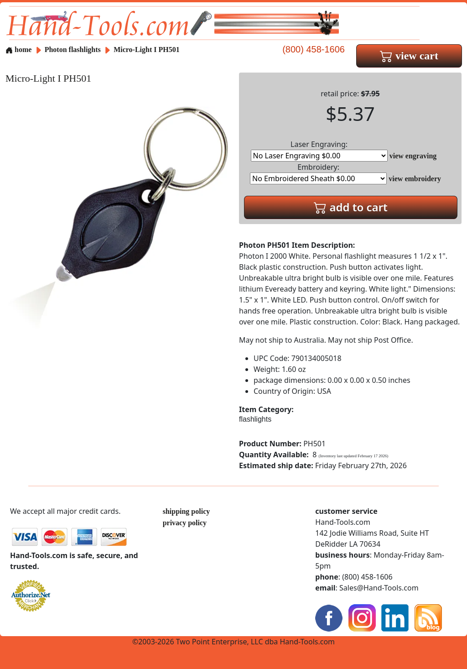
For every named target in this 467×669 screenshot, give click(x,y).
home (18, 49)
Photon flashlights (73, 49)
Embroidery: (318, 173)
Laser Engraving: (319, 150)
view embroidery (415, 179)
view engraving (413, 156)
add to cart (351, 206)
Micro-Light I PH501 (147, 49)
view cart (409, 55)
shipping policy (186, 511)
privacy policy (185, 523)
